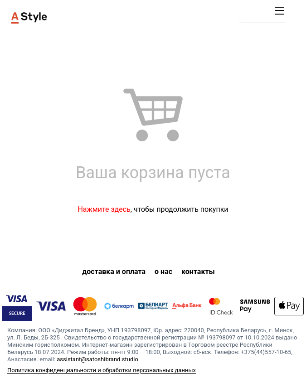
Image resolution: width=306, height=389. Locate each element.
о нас (163, 271)
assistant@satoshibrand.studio (97, 359)
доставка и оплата (114, 271)
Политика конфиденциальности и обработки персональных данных (101, 370)
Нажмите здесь (104, 209)
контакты (198, 271)
